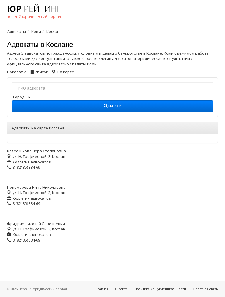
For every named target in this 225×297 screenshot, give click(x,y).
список (41, 72)
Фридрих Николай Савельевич (36, 223)
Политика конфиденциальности (160, 289)
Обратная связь (205, 289)
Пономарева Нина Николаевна (36, 187)
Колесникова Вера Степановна (36, 150)
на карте (65, 72)
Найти (113, 106)
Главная (102, 289)
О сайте (121, 289)
